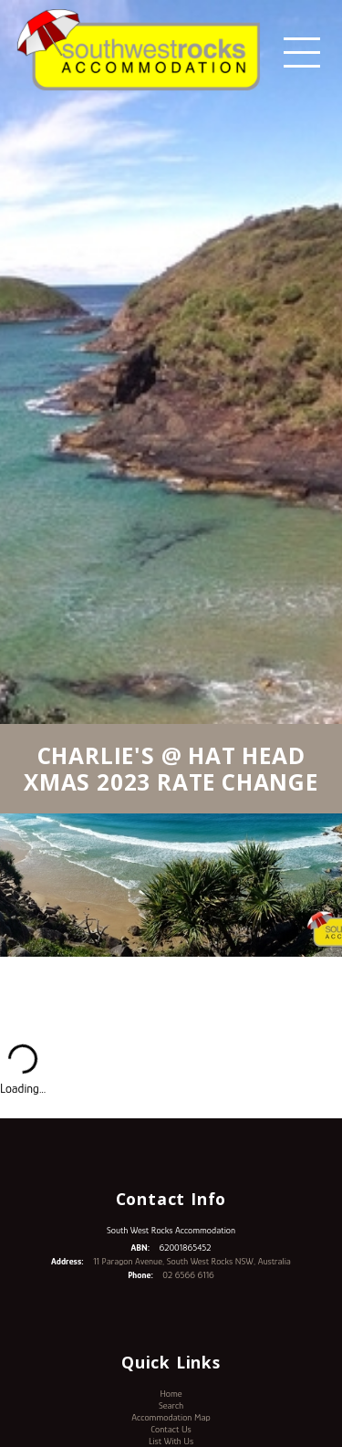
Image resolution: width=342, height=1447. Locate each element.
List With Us (171, 1441)
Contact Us (170, 1429)
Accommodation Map (170, 1417)
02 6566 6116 (187, 1275)
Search (171, 1405)
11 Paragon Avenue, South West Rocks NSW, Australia (192, 1261)
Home (170, 1394)
